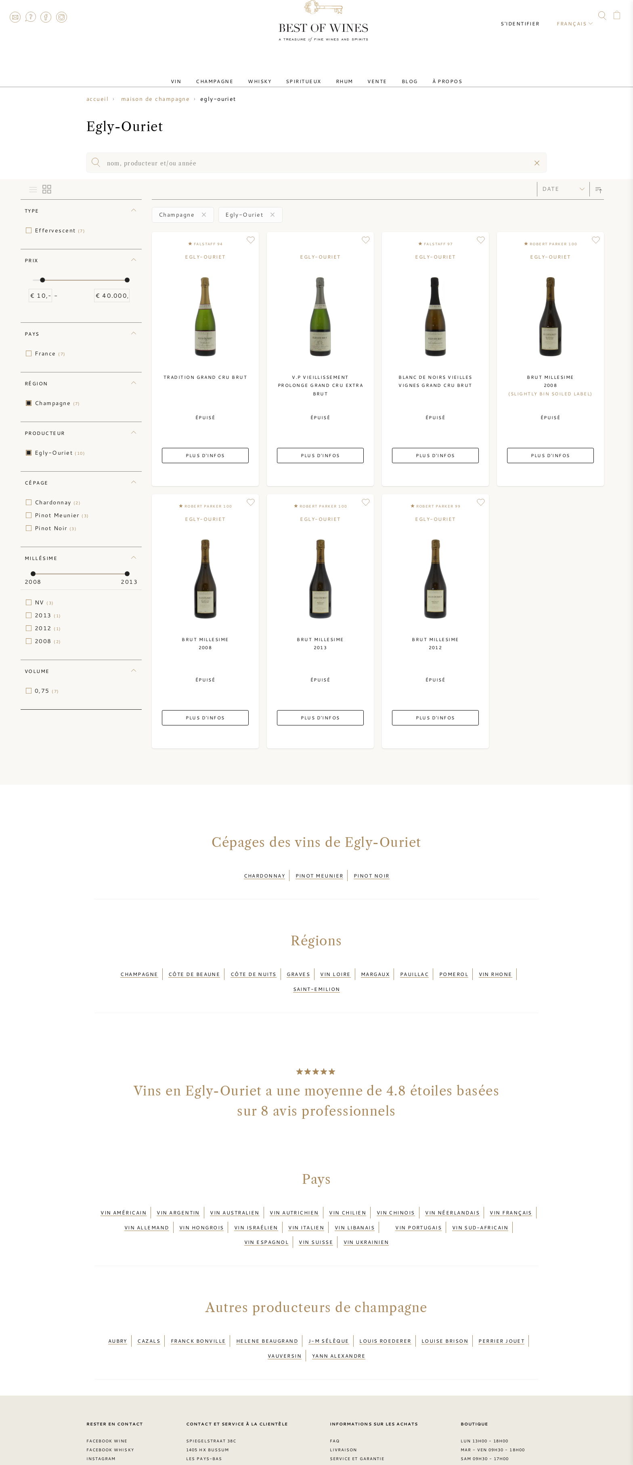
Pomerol (453, 966)
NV (44, 602)
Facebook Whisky (110, 1409)
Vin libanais (355, 1205)
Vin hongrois (201, 1205)
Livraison (343, 1409)
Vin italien (306, 1205)
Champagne (230, 74)
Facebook (46, 17)
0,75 (47, 690)
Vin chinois (396, 1195)
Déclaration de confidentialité (374, 1436)
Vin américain (124, 1195)
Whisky (269, 74)
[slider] (42, 280)
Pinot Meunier (62, 515)
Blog (394, 74)
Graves (298, 966)
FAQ (30, 17)
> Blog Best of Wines (115, 1436)
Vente (367, 74)
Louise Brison (444, 1308)
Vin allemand (146, 1205)
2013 (48, 615)
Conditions (345, 1427)
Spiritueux (307, 74)
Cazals (148, 1308)
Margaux (375, 966)
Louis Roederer (385, 1308)
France (50, 353)
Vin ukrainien (366, 1214)
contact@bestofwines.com (229, 1436)
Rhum (341, 74)
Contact (15, 17)
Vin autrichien (294, 1195)
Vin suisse (316, 1214)
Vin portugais (418, 1205)
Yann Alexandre (338, 1318)
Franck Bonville (198, 1308)
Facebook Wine (107, 1400)
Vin (198, 74)
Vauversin (285, 1318)
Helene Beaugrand (267, 1308)
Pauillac (414, 966)
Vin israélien (256, 1205)
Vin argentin (178, 1195)
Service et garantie (357, 1418)
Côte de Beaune (194, 966)
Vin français (511, 1195)
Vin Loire (335, 966)
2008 (48, 641)
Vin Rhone (495, 966)
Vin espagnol (266, 1214)
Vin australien (234, 1195)
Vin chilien (347, 1195)
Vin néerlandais (452, 1195)
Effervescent (60, 230)
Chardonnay (58, 502)
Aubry (117, 1308)
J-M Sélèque (328, 1308)
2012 (48, 628)
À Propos (425, 74)
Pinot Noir (56, 528)
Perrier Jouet (501, 1308)
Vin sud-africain (480, 1205)
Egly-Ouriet (60, 452)
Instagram (61, 17)
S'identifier (527, 16)
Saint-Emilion (316, 976)
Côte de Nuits (254, 966)
